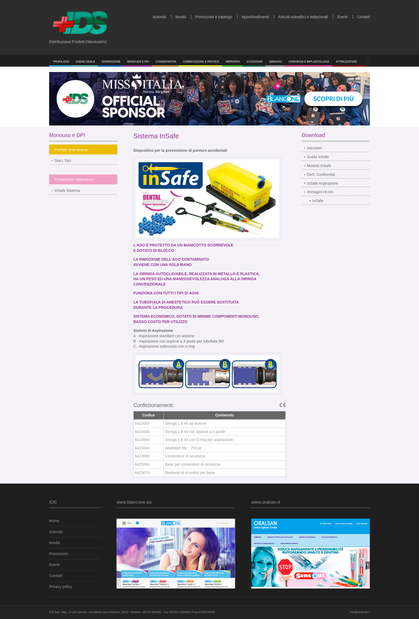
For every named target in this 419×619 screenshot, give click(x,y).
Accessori (254, 61)
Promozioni (58, 554)
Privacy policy (60, 586)
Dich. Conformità (321, 174)
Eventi (342, 17)
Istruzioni (314, 148)
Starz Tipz (63, 160)
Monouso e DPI (138, 61)
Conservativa (166, 61)
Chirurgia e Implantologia (309, 61)
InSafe (317, 201)
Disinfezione (111, 61)
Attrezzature (346, 61)
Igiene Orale (85, 61)
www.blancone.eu (134, 502)
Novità (180, 17)
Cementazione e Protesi (201, 61)
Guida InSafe (318, 157)
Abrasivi (275, 61)
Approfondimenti (255, 17)
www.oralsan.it (265, 502)
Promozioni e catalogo (213, 17)
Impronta (233, 61)
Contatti (363, 17)
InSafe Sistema (67, 190)
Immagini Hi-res (320, 192)
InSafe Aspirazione (322, 183)
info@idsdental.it (360, 612)
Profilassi (61, 61)
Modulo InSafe (319, 166)
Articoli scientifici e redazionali (303, 17)
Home (54, 521)
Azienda (159, 17)
